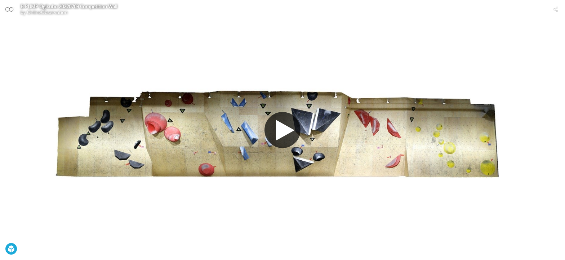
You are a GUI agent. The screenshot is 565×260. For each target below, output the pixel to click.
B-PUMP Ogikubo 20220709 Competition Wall (69, 6)
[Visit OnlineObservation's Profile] (9, 9)
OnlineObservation (47, 12)
